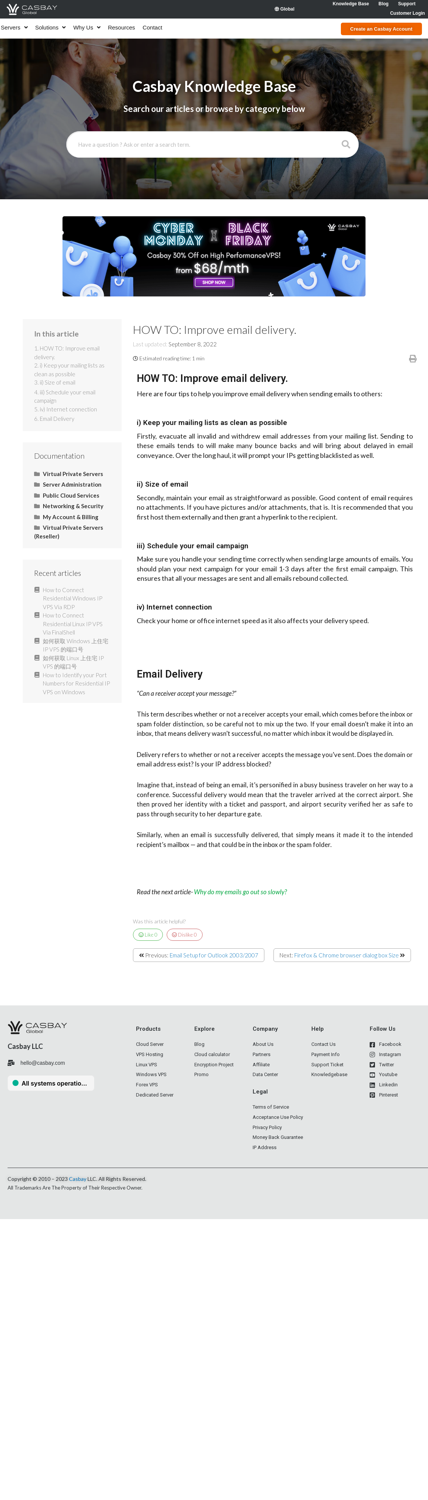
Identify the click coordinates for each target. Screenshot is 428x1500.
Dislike (184, 935)
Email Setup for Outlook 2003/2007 (214, 955)
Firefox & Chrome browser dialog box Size (346, 955)
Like (148, 935)
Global (285, 9)
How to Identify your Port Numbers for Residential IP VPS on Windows (76, 683)
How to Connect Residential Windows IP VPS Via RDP (72, 598)
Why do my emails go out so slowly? (240, 892)
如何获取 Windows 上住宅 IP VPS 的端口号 (75, 645)
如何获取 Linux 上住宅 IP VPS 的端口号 (73, 662)
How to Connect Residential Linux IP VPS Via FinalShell (73, 624)
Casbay (77, 1179)
